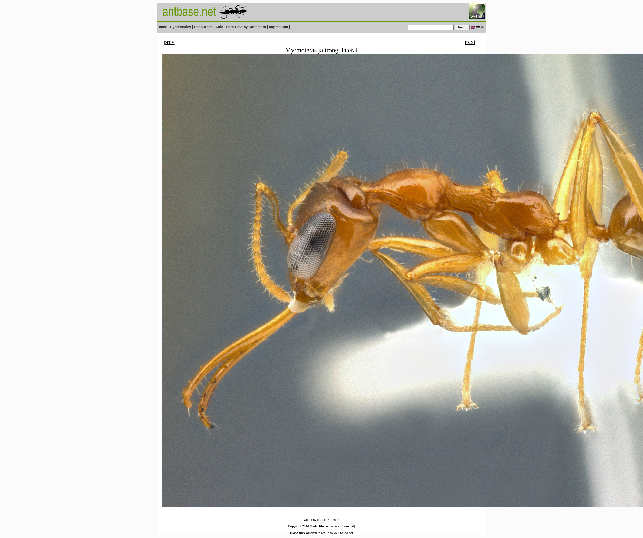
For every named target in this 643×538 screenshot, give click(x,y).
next (470, 41)
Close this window (303, 533)
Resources (203, 27)
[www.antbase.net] (342, 526)
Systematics (180, 27)
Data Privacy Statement (246, 27)
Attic (219, 27)
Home (162, 27)
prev (169, 41)
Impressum (278, 27)
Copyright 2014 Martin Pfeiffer (308, 526)
